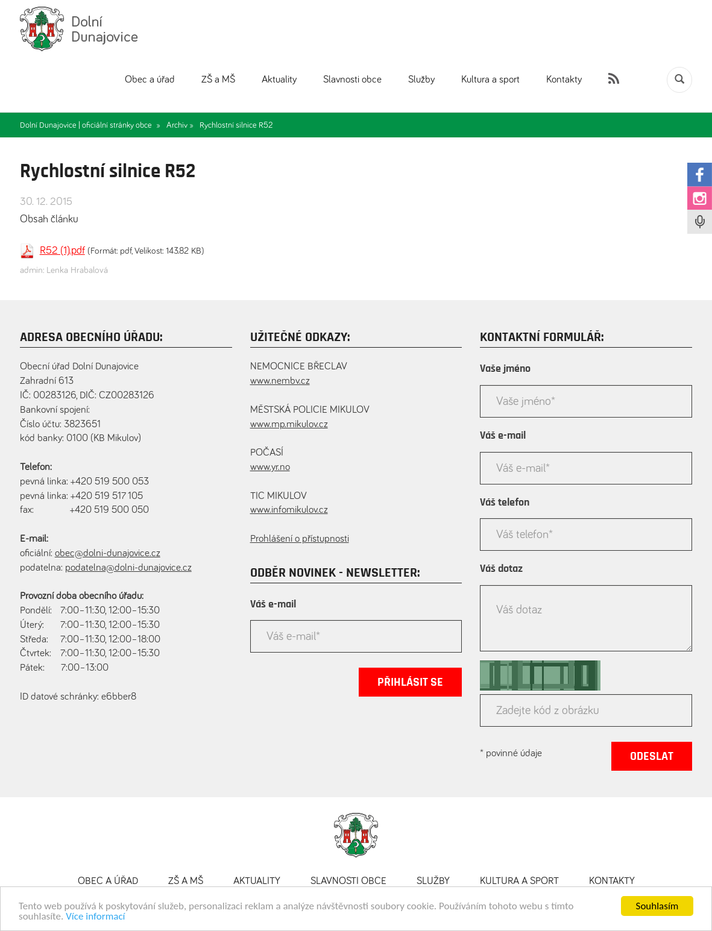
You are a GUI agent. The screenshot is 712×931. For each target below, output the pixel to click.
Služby (421, 80)
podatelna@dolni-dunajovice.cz (128, 568)
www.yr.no (270, 467)
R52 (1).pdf (62, 250)
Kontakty (564, 80)
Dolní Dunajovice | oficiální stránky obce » (90, 125)
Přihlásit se (410, 682)
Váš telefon (504, 502)
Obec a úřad (150, 80)
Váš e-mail (273, 604)
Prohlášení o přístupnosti (299, 539)
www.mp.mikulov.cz (289, 424)
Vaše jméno (505, 368)
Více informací (95, 917)
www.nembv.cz (280, 381)
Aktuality (279, 80)
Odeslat (651, 756)
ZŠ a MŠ (218, 80)
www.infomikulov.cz (289, 510)
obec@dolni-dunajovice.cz (107, 553)
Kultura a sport (490, 80)
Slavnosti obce (352, 80)
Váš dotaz (501, 568)
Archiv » (180, 125)
